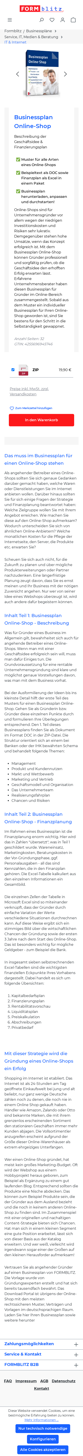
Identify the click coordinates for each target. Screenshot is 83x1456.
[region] (41, 74)
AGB (44, 1381)
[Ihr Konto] (62, 19)
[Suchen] (41, 19)
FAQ (8, 1381)
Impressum (26, 1381)
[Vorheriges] (17, 74)
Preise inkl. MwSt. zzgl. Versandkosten (29, 391)
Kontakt (41, 1388)
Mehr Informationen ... (42, 1420)
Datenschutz (63, 1381)
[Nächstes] (65, 74)
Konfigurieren (43, 1439)
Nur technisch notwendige (42, 1428)
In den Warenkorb (41, 420)
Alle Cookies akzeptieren (43, 1450)
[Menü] (9, 19)
